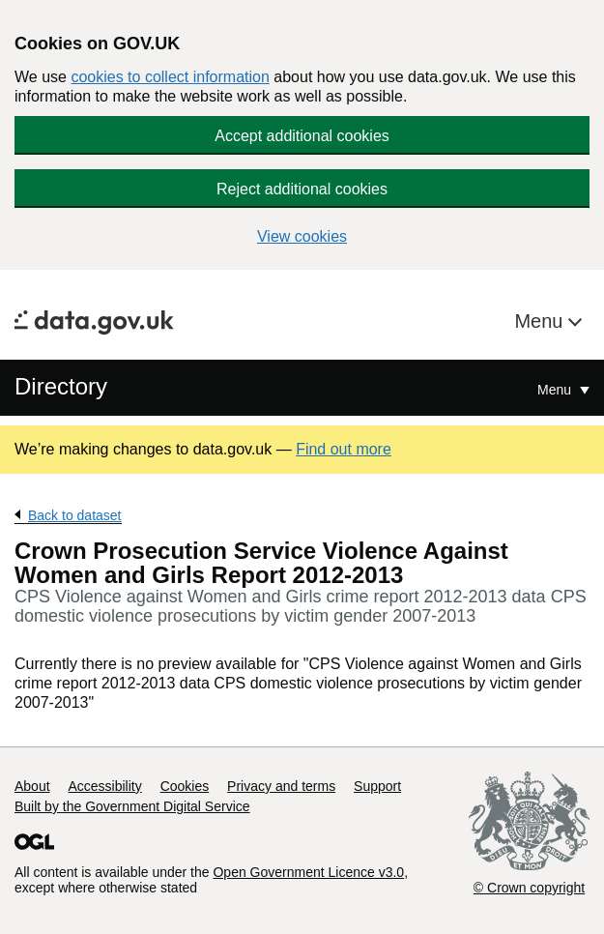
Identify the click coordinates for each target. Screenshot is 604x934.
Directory (60, 386)
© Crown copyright (529, 887)
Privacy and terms (281, 786)
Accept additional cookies (302, 136)
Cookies (185, 786)
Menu (541, 321)
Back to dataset (75, 515)
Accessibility (104, 786)
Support (377, 786)
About (32, 786)
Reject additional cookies (302, 189)
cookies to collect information (170, 77)
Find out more (343, 449)
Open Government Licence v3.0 (308, 872)
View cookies (302, 236)
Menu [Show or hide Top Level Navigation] (556, 389)
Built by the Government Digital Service (132, 806)
